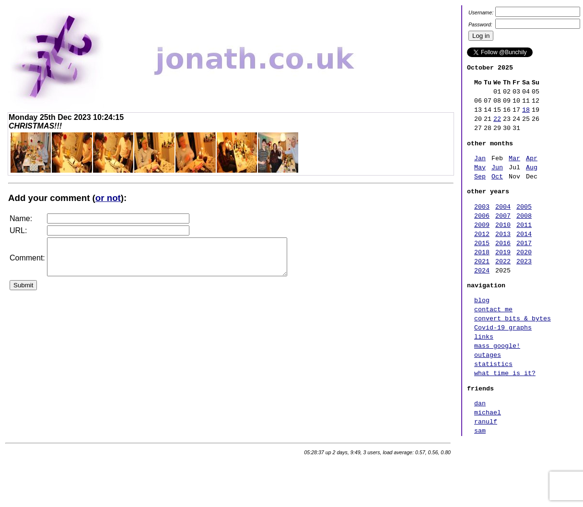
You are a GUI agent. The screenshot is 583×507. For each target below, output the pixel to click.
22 (497, 127)
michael (487, 459)
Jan (480, 170)
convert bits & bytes (512, 352)
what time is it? (505, 416)
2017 (524, 267)
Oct (497, 192)
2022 (503, 288)
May (480, 181)
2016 (503, 267)
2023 (524, 288)
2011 (524, 246)
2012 (482, 256)
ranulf (485, 470)
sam (480, 480)
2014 (524, 256)
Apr (531, 170)
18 (526, 116)
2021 (482, 288)
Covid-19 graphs (503, 363)
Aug (531, 181)
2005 (524, 225)
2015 (482, 267)
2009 (482, 246)
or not (108, 198)
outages (487, 394)
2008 (524, 235)
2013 (503, 256)
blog (482, 331)
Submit (23, 292)
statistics (493, 405)
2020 (524, 277)
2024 (482, 299)
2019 (503, 277)
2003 (482, 225)
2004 (503, 225)
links (483, 373)
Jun (497, 181)
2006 (482, 235)
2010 (503, 246)
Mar (514, 170)
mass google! (497, 384)
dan (480, 449)
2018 (482, 277)
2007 (503, 235)
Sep (480, 192)
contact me (493, 342)
